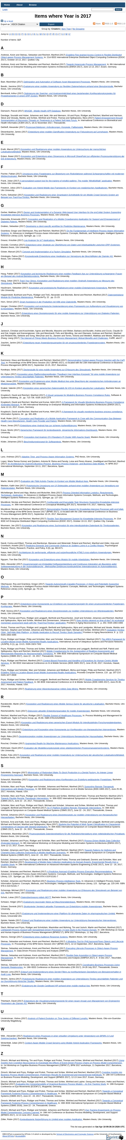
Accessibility (20, 1136)
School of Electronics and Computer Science (75, 1134)
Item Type (66, 29)
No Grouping (78, 29)
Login (5, 9)
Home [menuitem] (7, 5)
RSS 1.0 (107, 23)
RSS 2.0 (119, 23)
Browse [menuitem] (33, 5)
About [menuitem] (20, 5)
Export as (5, 24)
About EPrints (8, 1136)
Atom (96, 23)
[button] (51, 24)
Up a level (7, 21)
